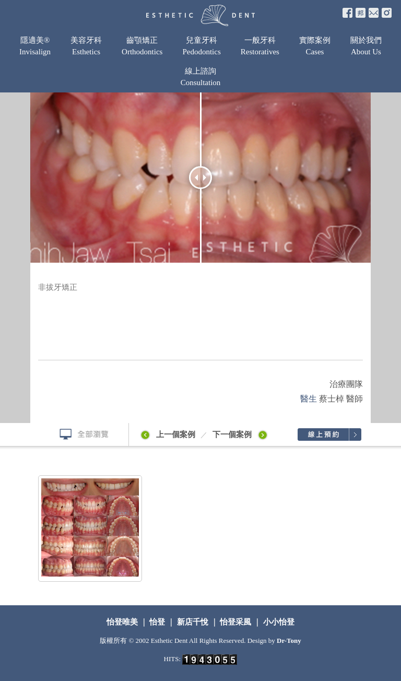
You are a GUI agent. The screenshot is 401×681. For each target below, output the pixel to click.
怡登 (158, 622)
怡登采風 (236, 622)
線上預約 (329, 434)
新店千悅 (192, 622)
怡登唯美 (123, 622)
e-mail (373, 12)
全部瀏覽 (79, 434)
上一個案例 (166, 434)
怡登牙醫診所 (200, 15)
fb (347, 12)
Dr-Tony (289, 640)
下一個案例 (242, 434)
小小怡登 (277, 622)
